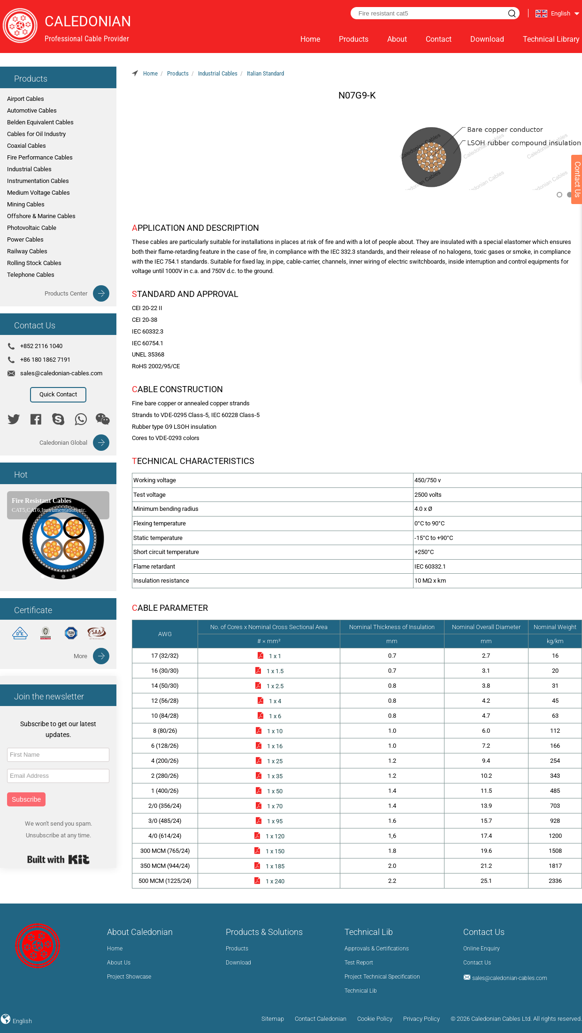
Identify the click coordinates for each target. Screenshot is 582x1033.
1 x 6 (269, 716)
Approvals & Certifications (377, 948)
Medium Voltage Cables (38, 192)
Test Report (359, 962)
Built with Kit (58, 859)
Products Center (66, 293)
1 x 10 (269, 731)
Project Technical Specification (382, 976)
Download (487, 39)
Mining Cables (26, 204)
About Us (118, 962)
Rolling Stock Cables (34, 262)
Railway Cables (27, 251)
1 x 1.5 (268, 671)
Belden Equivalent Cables (40, 122)
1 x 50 (269, 791)
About (397, 39)
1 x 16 (269, 746)
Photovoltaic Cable (31, 227)
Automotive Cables (32, 110)
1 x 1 (269, 656)
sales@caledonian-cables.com (61, 373)
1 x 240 (268, 881)
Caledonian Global (63, 442)
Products (353, 39)
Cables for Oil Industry (36, 133)
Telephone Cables (30, 274)
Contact (439, 39)
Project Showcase (129, 976)
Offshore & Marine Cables (41, 216)
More (80, 656)
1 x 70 (269, 806)
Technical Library (551, 39)
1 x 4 (269, 701)
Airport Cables (25, 98)
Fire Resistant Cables (41, 500)
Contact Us (477, 962)
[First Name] (58, 755)
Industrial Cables (29, 169)
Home (310, 39)
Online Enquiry (481, 948)
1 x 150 (268, 851)
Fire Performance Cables (40, 157)
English (21, 1021)
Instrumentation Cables (38, 180)
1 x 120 (268, 836)
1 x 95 (269, 821)
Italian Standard (265, 73)
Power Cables (25, 239)
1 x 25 (269, 761)
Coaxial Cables (26, 145)
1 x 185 (268, 866)
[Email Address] (58, 776)
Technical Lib (361, 990)
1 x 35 (269, 776)
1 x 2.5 (268, 686)
